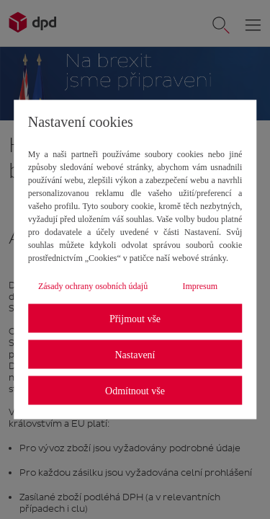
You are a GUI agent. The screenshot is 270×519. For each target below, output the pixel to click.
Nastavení (135, 354)
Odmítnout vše (135, 390)
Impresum (199, 286)
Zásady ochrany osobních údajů (93, 286)
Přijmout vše (135, 318)
